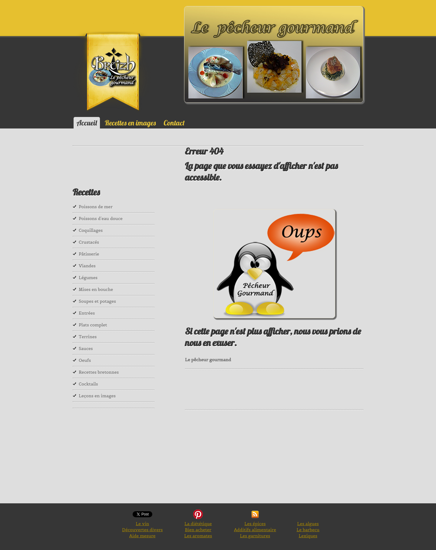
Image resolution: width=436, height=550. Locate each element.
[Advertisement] (295, 388)
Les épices (255, 523)
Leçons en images (97, 395)
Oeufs (85, 360)
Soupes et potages (97, 301)
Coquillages (91, 230)
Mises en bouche (96, 289)
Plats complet (93, 325)
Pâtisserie (89, 254)
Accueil (87, 122)
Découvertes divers (142, 529)
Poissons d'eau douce (101, 218)
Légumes (88, 277)
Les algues (308, 523)
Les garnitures (255, 535)
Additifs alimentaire (255, 529)
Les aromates (198, 535)
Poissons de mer (96, 206)
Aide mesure (142, 535)
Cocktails (88, 384)
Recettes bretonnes (99, 372)
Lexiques (308, 535)
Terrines (88, 336)
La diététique (198, 523)
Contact (174, 122)
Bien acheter (198, 529)
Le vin (142, 523)
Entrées (87, 313)
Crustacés (89, 242)
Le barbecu (307, 529)
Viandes (87, 265)
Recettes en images (130, 122)
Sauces (86, 348)
